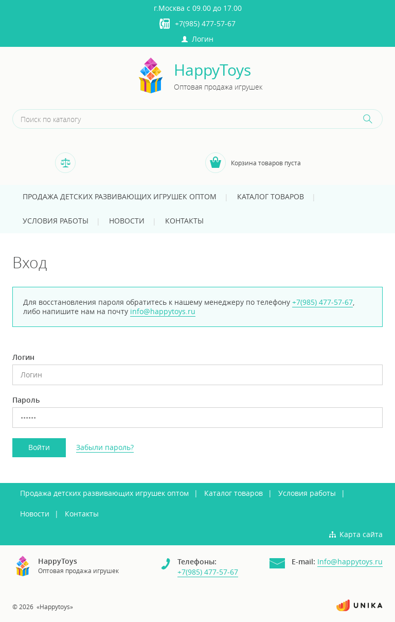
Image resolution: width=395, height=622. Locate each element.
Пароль (26, 400)
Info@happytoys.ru (350, 561)
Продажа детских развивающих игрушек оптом (120, 196)
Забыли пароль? (105, 447)
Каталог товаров (270, 196)
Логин (197, 39)
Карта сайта (361, 534)
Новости (127, 221)
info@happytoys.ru (162, 311)
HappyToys (212, 70)
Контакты (184, 221)
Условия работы (55, 221)
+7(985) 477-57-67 (205, 23)
